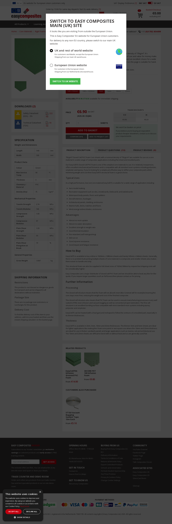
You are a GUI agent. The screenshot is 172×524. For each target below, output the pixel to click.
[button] (22, 517)
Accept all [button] (13, 511)
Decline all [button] (31, 511)
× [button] (40, 492)
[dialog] (23, 505)
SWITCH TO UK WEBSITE (65, 81)
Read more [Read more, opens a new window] (24, 506)
